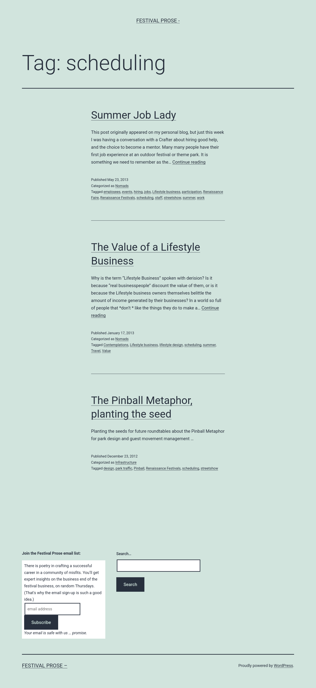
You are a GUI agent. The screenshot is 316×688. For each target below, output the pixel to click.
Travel (96, 351)
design (109, 468)
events (127, 192)
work (201, 198)
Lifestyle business (166, 192)
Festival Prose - (158, 21)
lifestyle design (171, 345)
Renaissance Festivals (117, 198)
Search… (123, 553)
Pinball (139, 468)
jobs (147, 192)
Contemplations (116, 345)
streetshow (172, 198)
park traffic (123, 468)
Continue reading (188, 162)
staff (158, 198)
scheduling (144, 198)
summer (189, 198)
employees (112, 192)
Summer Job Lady (133, 115)
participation (192, 192)
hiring (138, 192)
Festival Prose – (44, 666)
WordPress (283, 665)
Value (106, 351)
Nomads (122, 186)
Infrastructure (125, 462)
